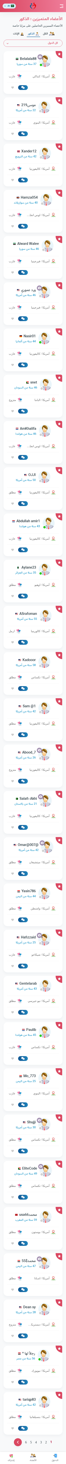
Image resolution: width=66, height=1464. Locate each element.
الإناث (18, 34)
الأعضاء (33, 1458)
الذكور (33, 34)
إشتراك (11, 1458)
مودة (33, 6)
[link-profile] (33, 61)
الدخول (55, 1458)
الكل (49, 34)
